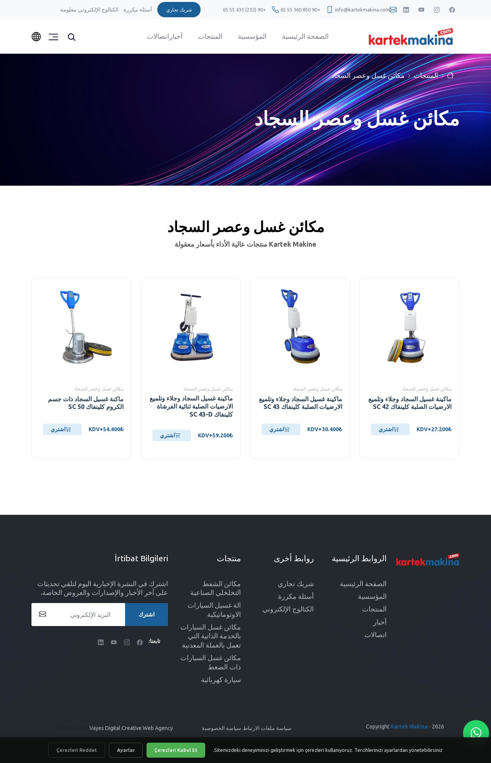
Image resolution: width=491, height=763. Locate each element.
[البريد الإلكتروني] (99, 614)
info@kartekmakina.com (362, 9)
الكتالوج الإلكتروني (98, 10)
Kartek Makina (409, 726)
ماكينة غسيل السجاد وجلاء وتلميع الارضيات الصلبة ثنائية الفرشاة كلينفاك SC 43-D (191, 406)
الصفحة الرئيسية (305, 36)
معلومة (68, 10)
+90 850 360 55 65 (300, 9)
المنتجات (210, 36)
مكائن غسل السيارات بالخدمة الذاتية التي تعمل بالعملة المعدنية (210, 636)
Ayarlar (126, 750)
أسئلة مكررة (137, 10)
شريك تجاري (296, 583)
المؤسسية (252, 36)
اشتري (389, 429)
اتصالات (158, 36)
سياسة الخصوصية (221, 728)
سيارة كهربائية (221, 679)
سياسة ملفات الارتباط (267, 728)
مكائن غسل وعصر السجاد (368, 75)
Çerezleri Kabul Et (176, 750)
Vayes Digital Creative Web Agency (131, 728)
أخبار (176, 36)
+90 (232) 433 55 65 (244, 9)
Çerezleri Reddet (76, 750)
